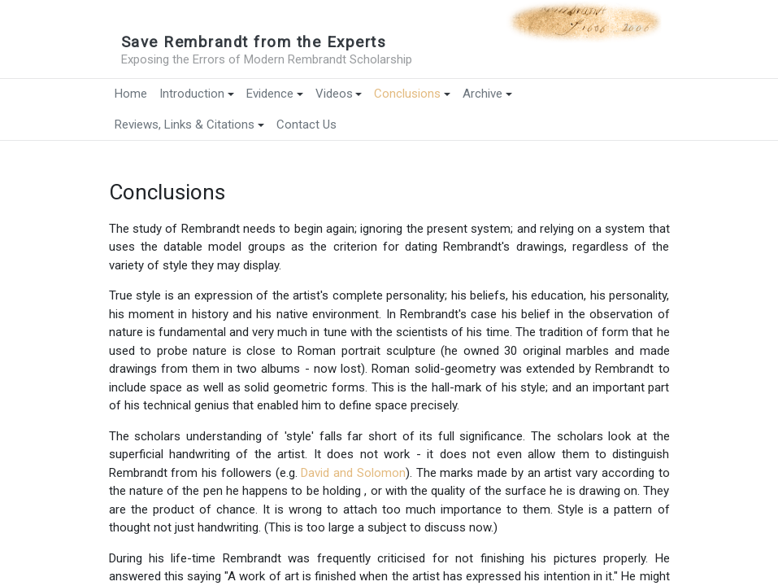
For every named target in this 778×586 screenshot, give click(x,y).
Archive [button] (487, 93)
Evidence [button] (274, 93)
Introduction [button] (196, 93)
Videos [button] (339, 93)
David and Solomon (353, 473)
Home (131, 93)
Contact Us (306, 124)
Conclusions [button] (412, 93)
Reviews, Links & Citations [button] (189, 124)
